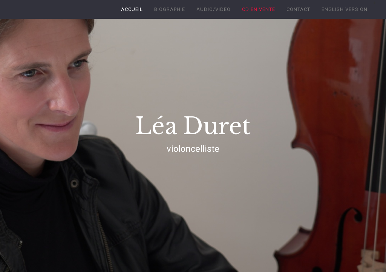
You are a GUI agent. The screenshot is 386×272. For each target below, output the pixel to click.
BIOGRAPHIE (169, 9)
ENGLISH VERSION (345, 9)
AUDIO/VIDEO (213, 9)
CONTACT (298, 9)
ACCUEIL (132, 9)
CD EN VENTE (258, 9)
